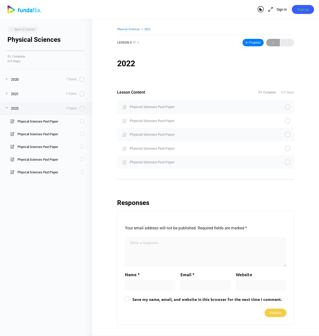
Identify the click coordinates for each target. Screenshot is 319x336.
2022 (147, 29)
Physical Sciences (128, 29)
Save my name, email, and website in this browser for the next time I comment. (207, 299)
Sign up (303, 9)
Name (132, 274)
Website (244, 274)
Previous (273, 42)
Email (187, 274)
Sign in (281, 9)
